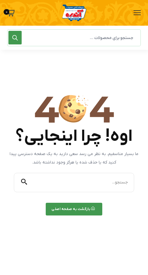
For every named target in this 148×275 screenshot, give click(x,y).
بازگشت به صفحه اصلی (73, 209)
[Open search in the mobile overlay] (74, 37)
